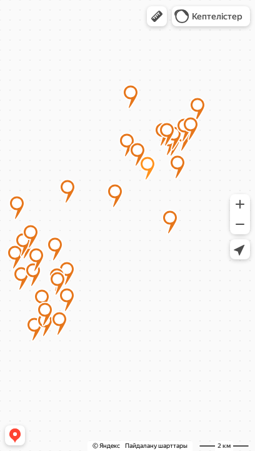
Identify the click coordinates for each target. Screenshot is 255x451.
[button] (157, 16)
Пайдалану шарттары (156, 445)
